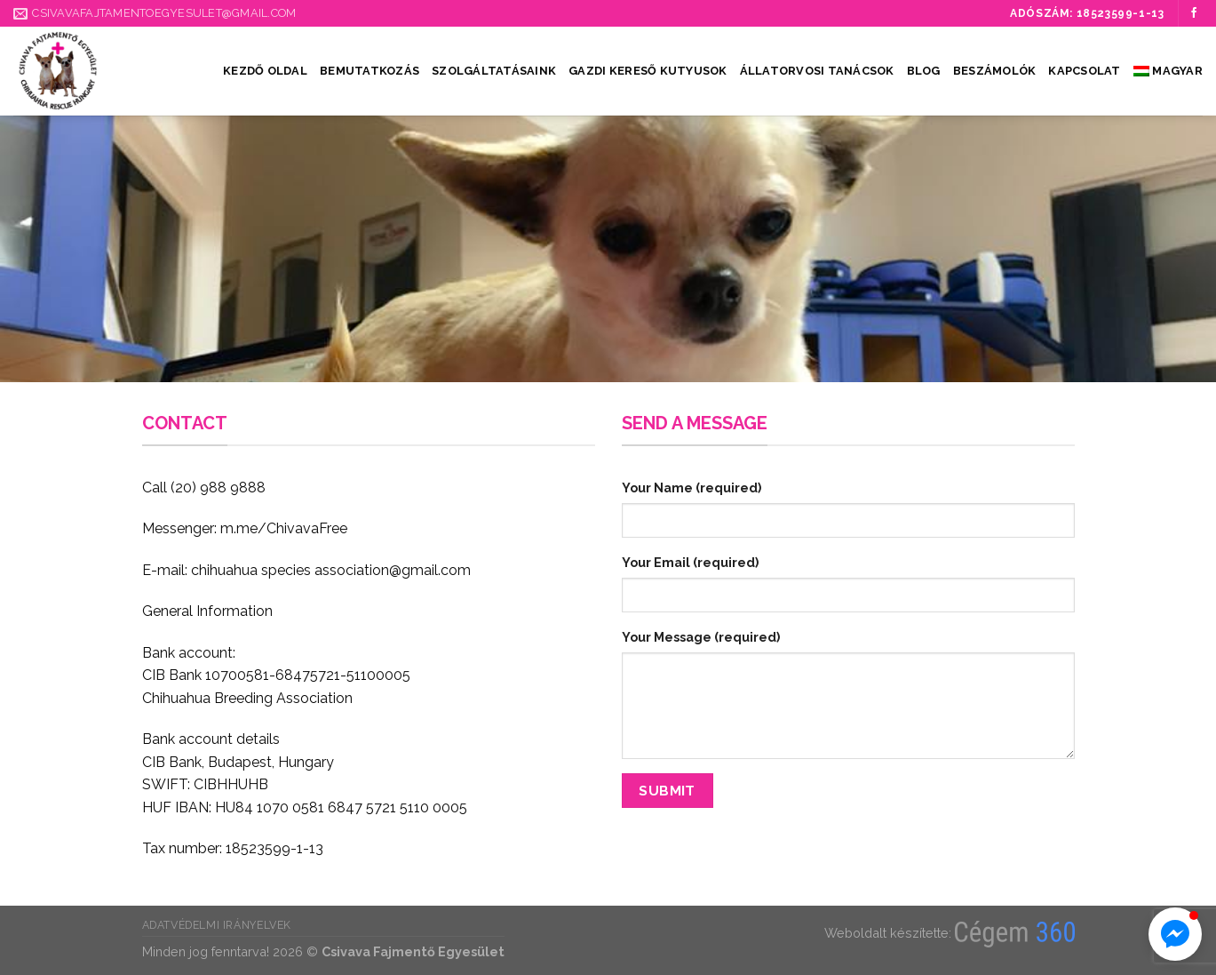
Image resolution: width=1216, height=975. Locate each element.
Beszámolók (995, 70)
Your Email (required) (690, 562)
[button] (1175, 934)
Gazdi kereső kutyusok (647, 70)
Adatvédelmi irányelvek (216, 924)
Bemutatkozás (369, 70)
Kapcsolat (1084, 70)
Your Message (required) (701, 636)
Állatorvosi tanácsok (817, 70)
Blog (924, 70)
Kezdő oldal (265, 70)
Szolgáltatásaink (494, 70)
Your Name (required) (691, 487)
